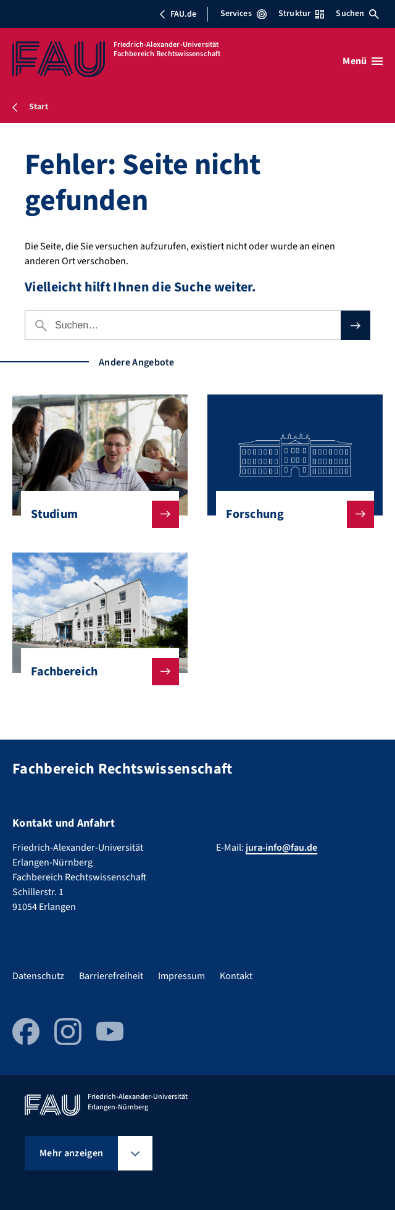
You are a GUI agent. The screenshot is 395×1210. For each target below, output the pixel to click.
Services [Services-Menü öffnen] (243, 13)
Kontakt (236, 976)
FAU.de (178, 14)
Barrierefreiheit (111, 976)
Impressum (181, 976)
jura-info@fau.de (281, 847)
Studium (95, 514)
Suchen (357, 13)
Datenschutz (38, 976)
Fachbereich (95, 671)
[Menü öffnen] (363, 61)
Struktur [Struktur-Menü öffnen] (301, 13)
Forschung (290, 514)
